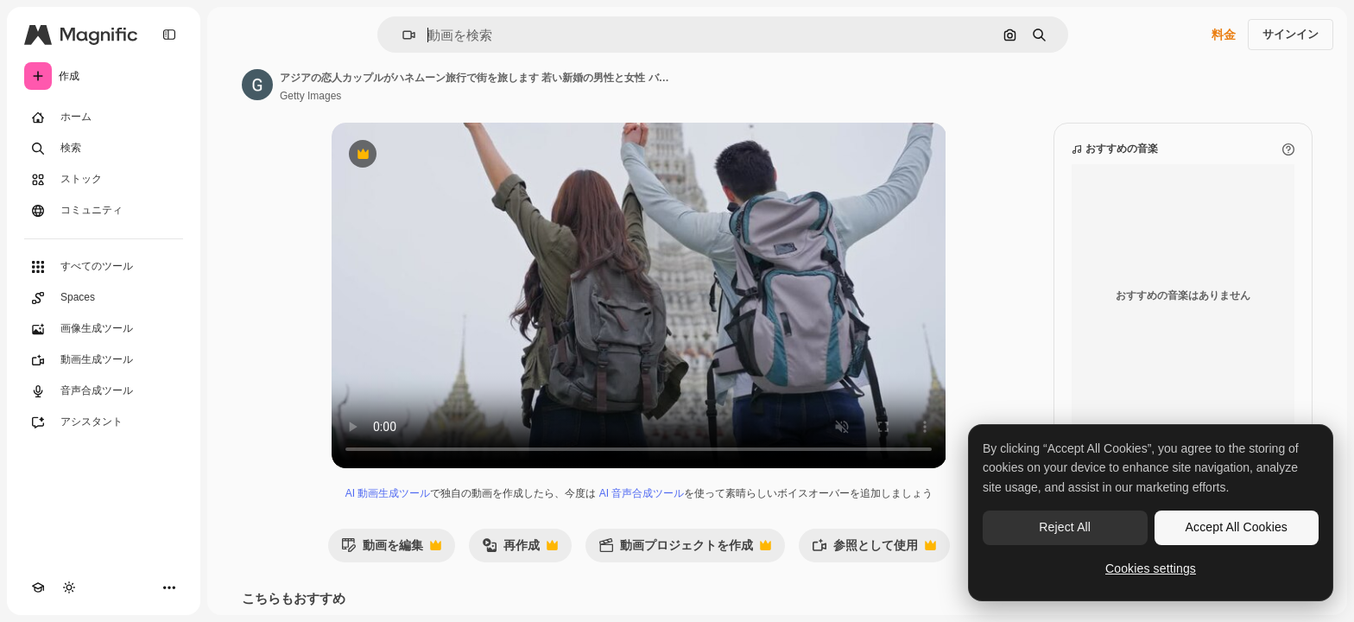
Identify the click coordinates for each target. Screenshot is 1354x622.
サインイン (1290, 34)
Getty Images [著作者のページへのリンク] (310, 96)
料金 (1224, 34)
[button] (402, 35)
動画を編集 (391, 550)
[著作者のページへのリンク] (257, 84)
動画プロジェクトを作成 (684, 550)
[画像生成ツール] (103, 329)
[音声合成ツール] (103, 391)
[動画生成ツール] (103, 360)
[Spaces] (103, 298)
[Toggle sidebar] (169, 34)
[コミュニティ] (103, 211)
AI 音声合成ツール (642, 493)
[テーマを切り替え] (69, 587)
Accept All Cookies (1237, 527)
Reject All (1065, 527)
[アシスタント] (103, 422)
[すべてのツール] (103, 267)
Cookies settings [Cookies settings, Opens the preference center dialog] (1150, 568)
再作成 (520, 550)
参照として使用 (874, 550)
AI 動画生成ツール (388, 493)
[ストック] (103, 180)
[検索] (103, 148)
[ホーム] (103, 117)
